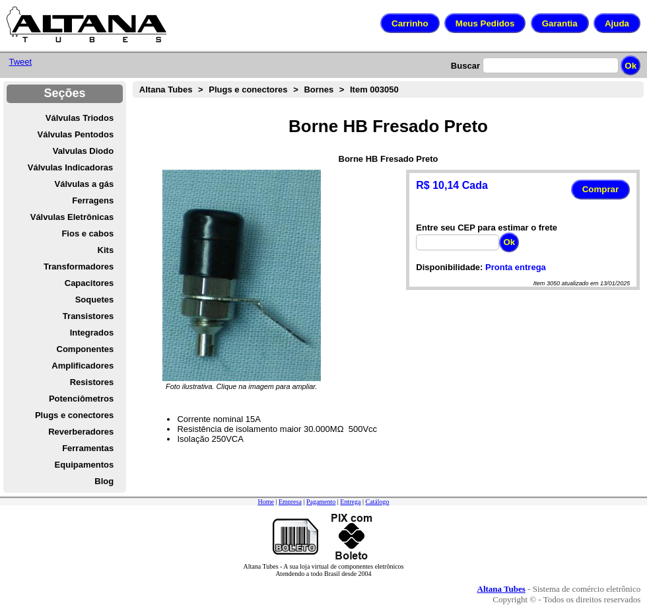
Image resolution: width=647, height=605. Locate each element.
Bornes (318, 89)
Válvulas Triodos (80, 118)
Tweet (20, 62)
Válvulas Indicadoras (70, 167)
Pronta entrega (515, 267)
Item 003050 (374, 89)
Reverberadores (81, 432)
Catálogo (377, 501)
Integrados (92, 333)
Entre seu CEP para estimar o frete (486, 227)
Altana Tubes (166, 89)
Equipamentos (84, 465)
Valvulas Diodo (83, 151)
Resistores (92, 382)
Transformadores (79, 266)
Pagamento (320, 501)
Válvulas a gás (84, 184)
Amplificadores (82, 366)
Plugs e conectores (74, 415)
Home (265, 501)
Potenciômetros (81, 399)
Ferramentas (88, 448)
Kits (106, 250)
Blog (104, 481)
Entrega (350, 501)
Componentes (85, 349)
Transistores (88, 316)
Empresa (290, 501)
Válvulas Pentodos (76, 134)
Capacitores (89, 283)
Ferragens (93, 200)
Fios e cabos (87, 233)
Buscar (465, 66)
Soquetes (94, 299)
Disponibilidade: (449, 267)
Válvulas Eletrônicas (72, 217)
